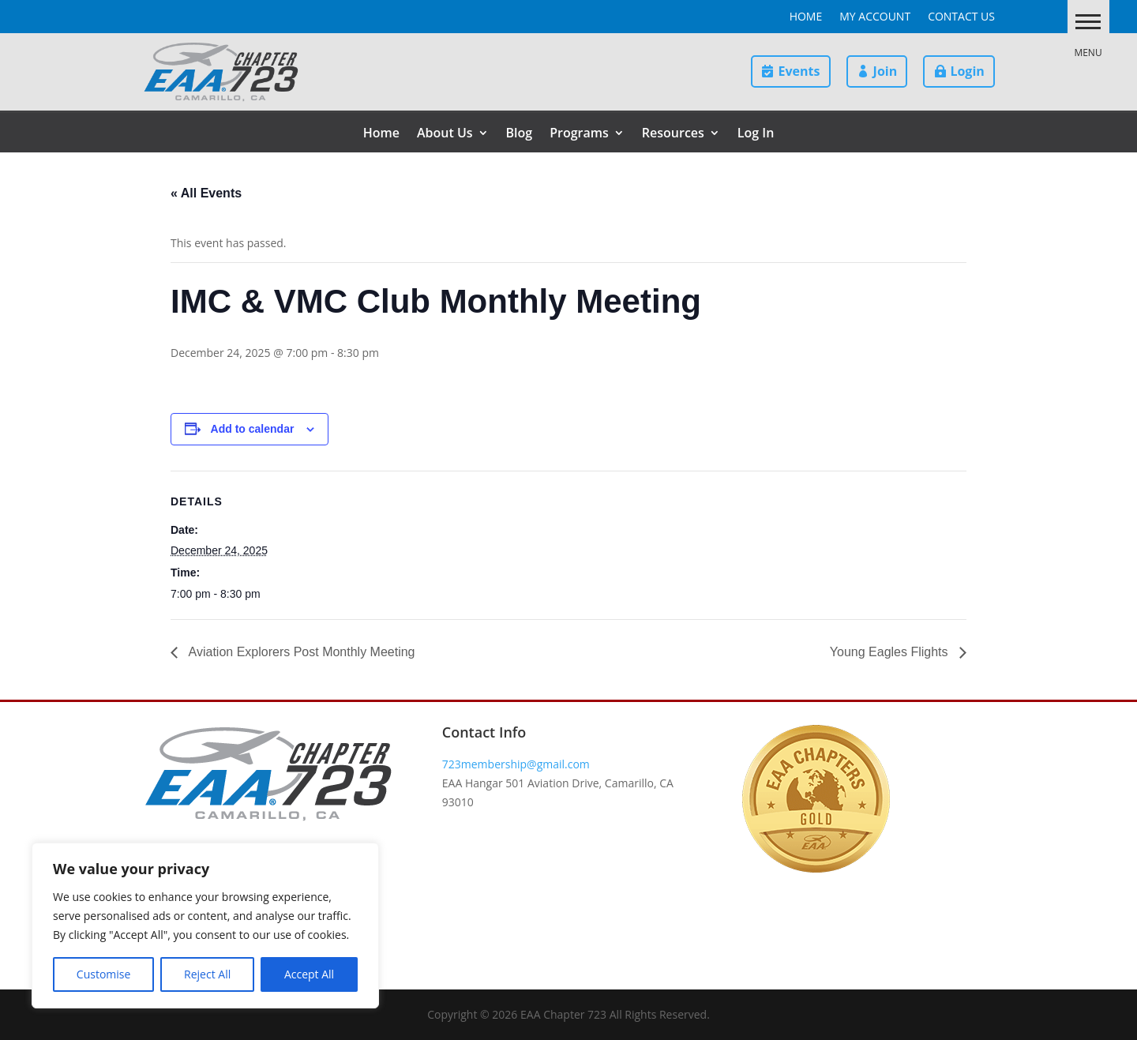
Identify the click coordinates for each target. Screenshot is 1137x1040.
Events (799, 71)
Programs (579, 134)
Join (885, 71)
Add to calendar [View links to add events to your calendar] (253, 428)
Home (806, 17)
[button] (1077, 21)
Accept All (309, 974)
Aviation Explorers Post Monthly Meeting (300, 652)
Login (967, 71)
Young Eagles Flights (890, 652)
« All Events (206, 193)
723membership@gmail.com (516, 764)
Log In (756, 134)
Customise (104, 974)
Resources (673, 134)
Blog (519, 134)
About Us (445, 134)
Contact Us (961, 17)
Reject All (207, 974)
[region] (205, 925)
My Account (874, 17)
